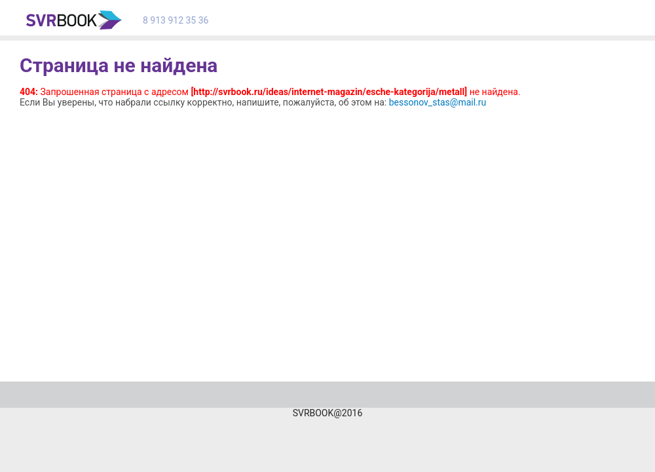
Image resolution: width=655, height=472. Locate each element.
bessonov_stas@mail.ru (438, 102)
